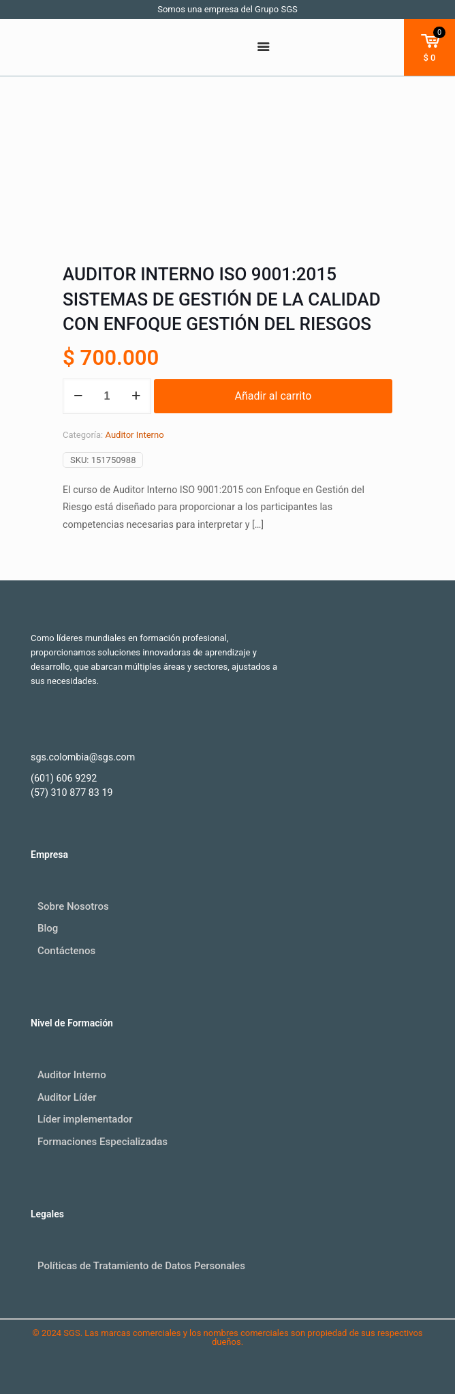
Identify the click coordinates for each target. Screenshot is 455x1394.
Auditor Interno (134, 435)
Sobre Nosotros (73, 906)
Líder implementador (85, 1119)
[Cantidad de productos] (107, 396)
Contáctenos (66, 951)
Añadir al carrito (273, 395)
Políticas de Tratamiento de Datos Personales (141, 1266)
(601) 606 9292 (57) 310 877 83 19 (71, 785)
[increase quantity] (136, 396)
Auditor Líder (67, 1097)
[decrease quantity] (78, 396)
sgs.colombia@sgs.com (83, 757)
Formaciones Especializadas (102, 1142)
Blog (47, 928)
